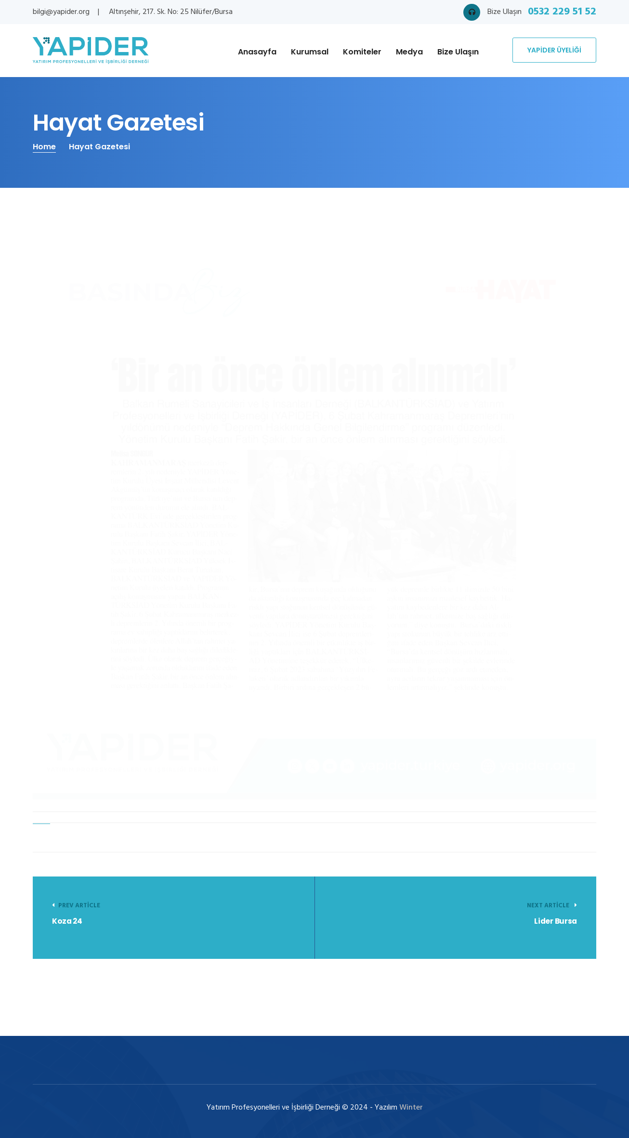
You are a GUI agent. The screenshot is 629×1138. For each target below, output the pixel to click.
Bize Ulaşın (458, 51)
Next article (552, 906)
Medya (409, 51)
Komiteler (362, 51)
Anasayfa (257, 51)
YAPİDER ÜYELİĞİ (554, 50)
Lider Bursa (555, 921)
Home (44, 146)
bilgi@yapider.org (61, 12)
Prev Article (76, 906)
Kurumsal (309, 51)
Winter (411, 1107)
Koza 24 (67, 921)
